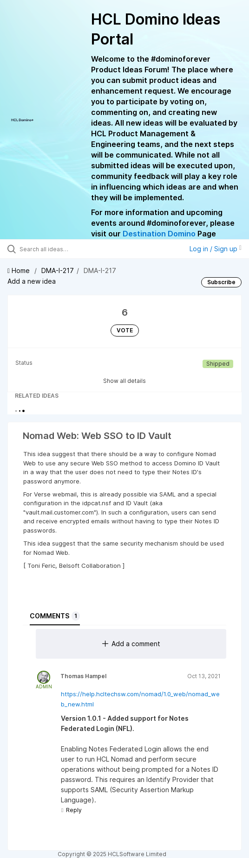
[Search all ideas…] (72, 248)
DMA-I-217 (57, 270)
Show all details (124, 380)
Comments (55, 616)
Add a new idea (31, 281)
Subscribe (221, 282)
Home (19, 270)
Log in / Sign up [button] (216, 249)
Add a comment (131, 644)
